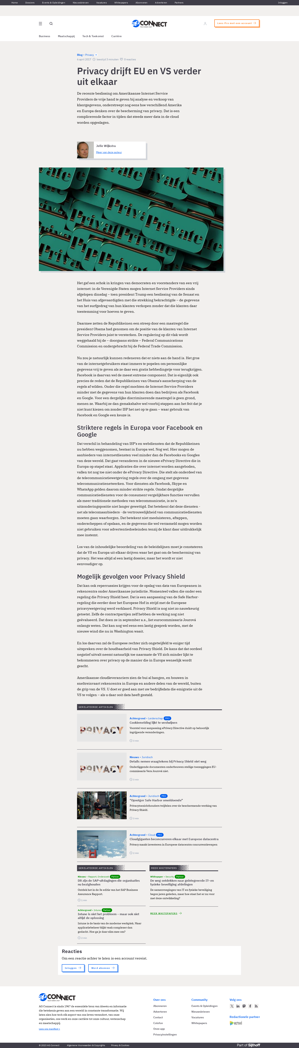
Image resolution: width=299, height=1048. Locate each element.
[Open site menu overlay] (40, 23)
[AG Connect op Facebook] (250, 1006)
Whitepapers (121, 2)
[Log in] (205, 23)
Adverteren (161, 2)
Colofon (158, 1023)
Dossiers (30, 2)
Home (14, 2)
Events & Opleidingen (53, 2)
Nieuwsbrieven (81, 2)
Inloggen (283, 2)
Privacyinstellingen (165, 1034)
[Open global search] (51, 23)
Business (44, 36)
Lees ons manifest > (49, 1028)
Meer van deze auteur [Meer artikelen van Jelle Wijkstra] (109, 152)
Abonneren (142, 2)
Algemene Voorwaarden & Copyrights (86, 1045)
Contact (158, 1017)
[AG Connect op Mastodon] (244, 1006)
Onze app (159, 1028)
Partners (179, 2)
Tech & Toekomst (93, 36)
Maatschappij (66, 36)
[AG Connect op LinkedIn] (238, 1006)
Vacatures (101, 2)
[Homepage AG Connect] (149, 23)
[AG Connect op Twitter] (232, 1006)
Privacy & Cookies (120, 1045)
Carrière (116, 36)
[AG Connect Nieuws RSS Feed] (256, 1006)
